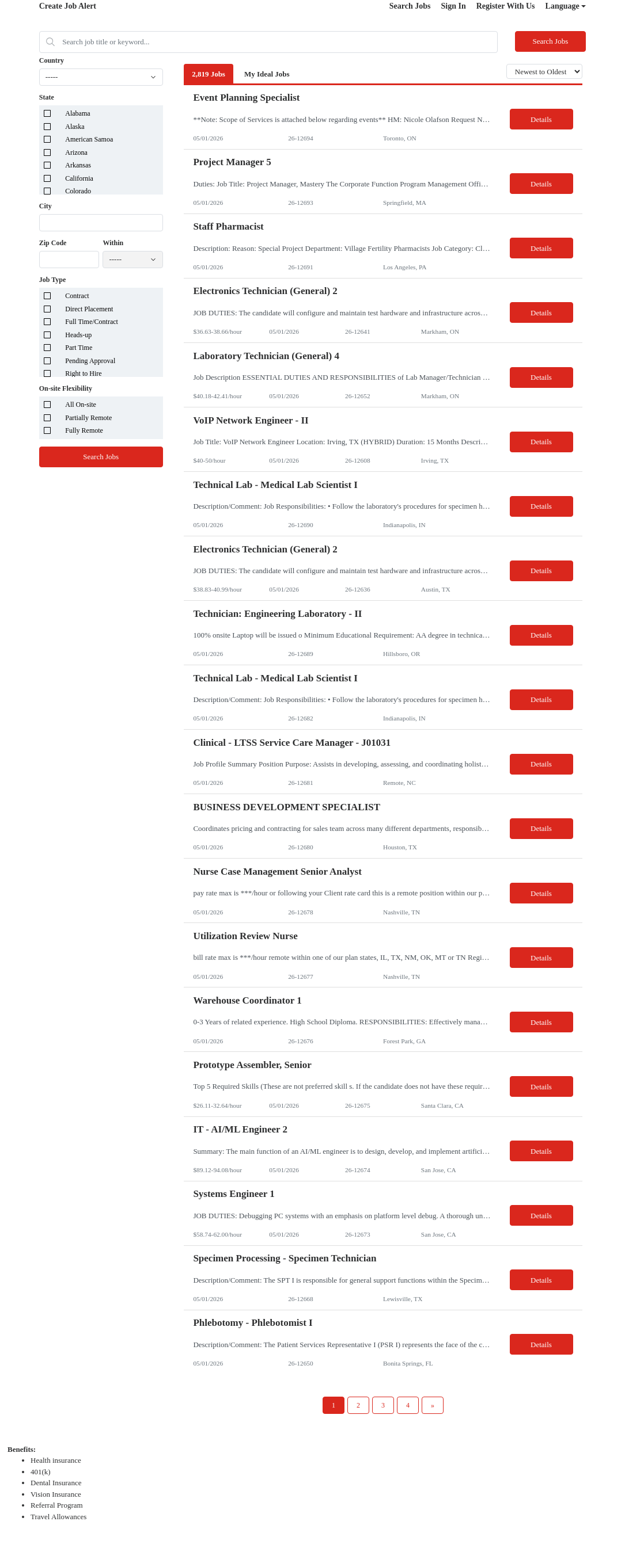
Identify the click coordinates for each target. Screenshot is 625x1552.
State (46, 97)
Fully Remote (84, 430)
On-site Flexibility (65, 388)
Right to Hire (83, 373)
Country (51, 60)
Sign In (453, 6)
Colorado (78, 191)
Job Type (52, 280)
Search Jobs (410, 6)
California (79, 178)
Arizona (76, 152)
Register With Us (505, 6)
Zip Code (53, 243)
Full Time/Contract (91, 322)
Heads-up (78, 335)
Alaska (74, 127)
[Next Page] (433, 1405)
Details (541, 119)
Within (113, 243)
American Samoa (89, 139)
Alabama (77, 113)
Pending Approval (90, 361)
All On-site (80, 405)
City (45, 206)
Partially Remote (88, 418)
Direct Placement (89, 309)
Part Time (78, 348)
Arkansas (78, 165)
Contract (77, 296)
